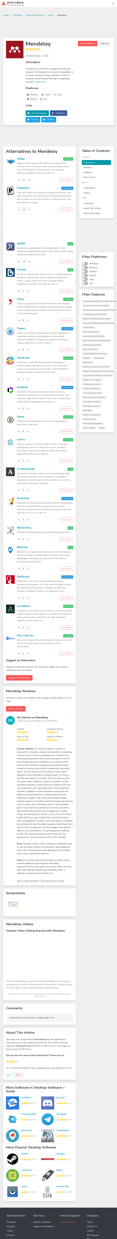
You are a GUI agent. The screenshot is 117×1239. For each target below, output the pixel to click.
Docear (21, 269)
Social (50, 15)
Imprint (90, 1230)
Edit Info (105, 43)
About (90, 1222)
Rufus (59, 1170)
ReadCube (23, 358)
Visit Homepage (39, 113)
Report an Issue (67, 1222)
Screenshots (89, 187)
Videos (86, 192)
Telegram (61, 1114)
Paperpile (23, 188)
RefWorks (23, 577)
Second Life (62, 1186)
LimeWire (26, 1170)
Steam (24, 1153)
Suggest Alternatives (43, 1226)
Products (11, 1226)
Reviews (87, 167)
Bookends (23, 498)
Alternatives (89, 162)
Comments (88, 203)
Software (17, 15)
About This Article (92, 208)
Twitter (34, 119)
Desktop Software (35, 15)
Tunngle (60, 1153)
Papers (21, 328)
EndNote (22, 387)
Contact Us (92, 1226)
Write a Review (87, 43)
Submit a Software (42, 1222)
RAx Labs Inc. (25, 635)
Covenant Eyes (29, 1114)
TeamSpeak (62, 1130)
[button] (113, 3)
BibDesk (22, 547)
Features (87, 172)
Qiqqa (21, 158)
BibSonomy (24, 528)
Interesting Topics (91, 213)
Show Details (66, 180)
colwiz (21, 439)
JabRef (21, 243)
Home (6, 15)
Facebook (60, 113)
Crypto (10, 1230)
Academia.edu (26, 469)
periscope (26, 1130)
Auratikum (23, 606)
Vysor (24, 1186)
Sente (20, 416)
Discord (60, 1097)
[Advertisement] (58, 27)
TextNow (26, 1097)
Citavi (20, 299)
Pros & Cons (89, 177)
